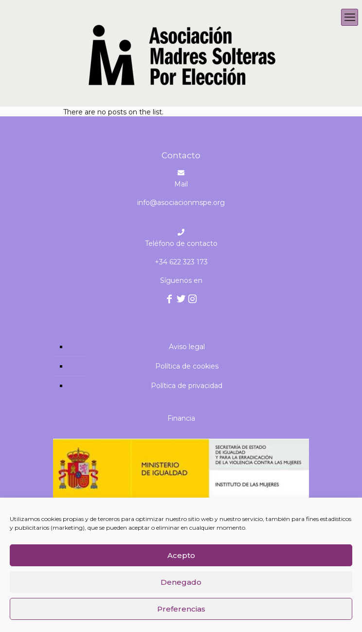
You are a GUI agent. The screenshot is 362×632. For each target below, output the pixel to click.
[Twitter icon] (181, 300)
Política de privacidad (186, 385)
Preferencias (181, 608)
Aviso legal (187, 346)
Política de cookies (186, 366)
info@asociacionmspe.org (181, 202)
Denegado (181, 582)
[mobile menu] (349, 17)
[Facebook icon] (170, 300)
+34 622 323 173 (181, 262)
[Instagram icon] (193, 300)
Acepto (181, 555)
